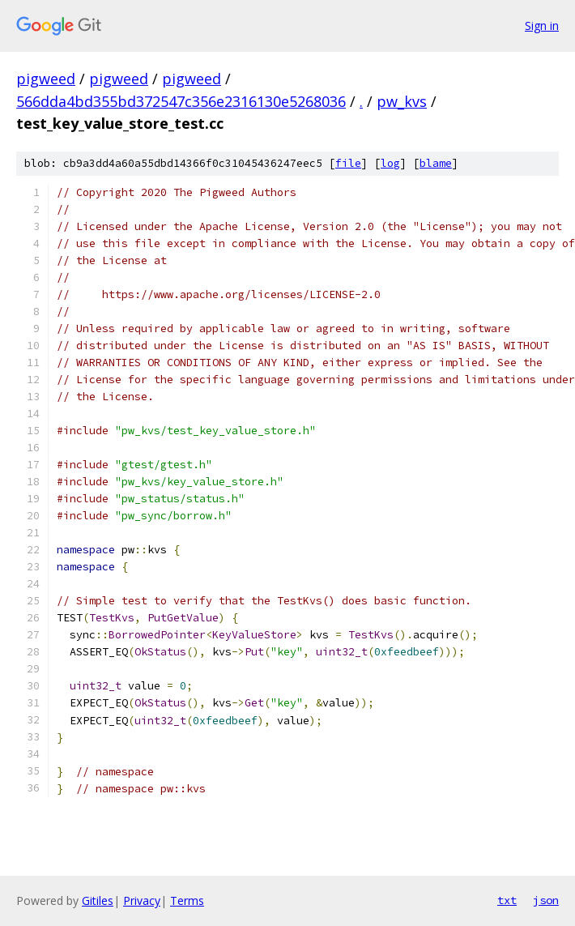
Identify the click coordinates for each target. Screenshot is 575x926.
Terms (187, 900)
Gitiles (97, 900)
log (390, 163)
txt (507, 900)
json (546, 900)
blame (436, 163)
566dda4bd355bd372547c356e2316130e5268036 (181, 101)
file (348, 163)
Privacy (141, 900)
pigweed (45, 78)
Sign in (542, 25)
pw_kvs (402, 101)
